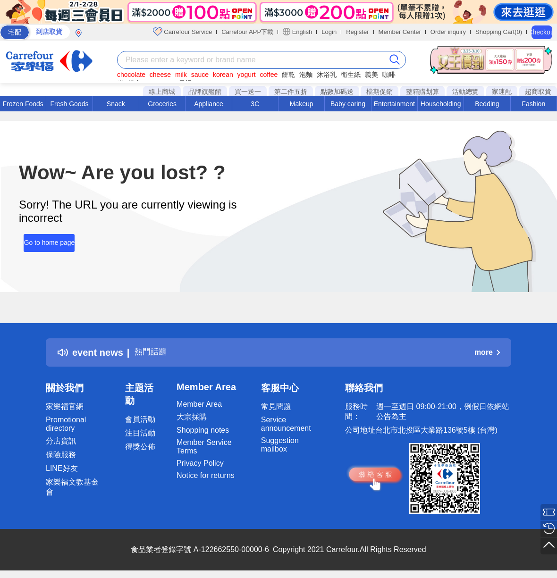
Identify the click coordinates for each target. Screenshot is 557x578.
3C (255, 104)
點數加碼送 (337, 91)
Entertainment (394, 104)
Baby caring (347, 104)
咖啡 (389, 74)
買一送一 (248, 91)
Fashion (533, 104)
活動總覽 (465, 91)
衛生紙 (351, 74)
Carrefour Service (182, 31)
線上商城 (162, 91)
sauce (200, 74)
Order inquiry (448, 31)
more (487, 352)
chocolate (131, 74)
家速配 (502, 91)
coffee (269, 74)
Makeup (301, 104)
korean (223, 74)
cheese (160, 74)
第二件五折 (290, 91)
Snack (116, 104)
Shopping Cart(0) (498, 31)
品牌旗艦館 (204, 91)
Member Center (400, 31)
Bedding (487, 104)
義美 (371, 74)
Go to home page (44, 239)
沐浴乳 (327, 74)
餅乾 (288, 74)
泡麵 (305, 74)
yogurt (246, 74)
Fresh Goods (70, 104)
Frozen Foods (22, 104)
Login (329, 31)
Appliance (208, 104)
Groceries (162, 104)
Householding (441, 104)
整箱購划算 (422, 91)
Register (357, 31)
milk (181, 74)
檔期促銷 (379, 91)
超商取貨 (538, 91)
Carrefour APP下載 (247, 31)
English (297, 31)
